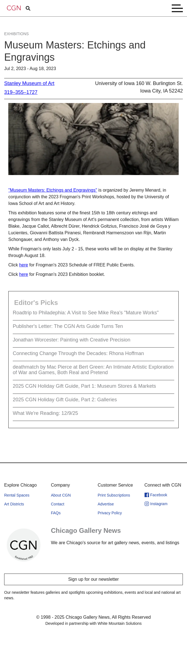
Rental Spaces (16, 495)
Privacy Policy (110, 513)
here (23, 265)
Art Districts (14, 504)
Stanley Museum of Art (29, 83)
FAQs (56, 513)
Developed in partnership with (93, 623)
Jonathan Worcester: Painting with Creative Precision (71, 340)
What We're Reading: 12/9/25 (45, 413)
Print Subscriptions (114, 495)
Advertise (106, 504)
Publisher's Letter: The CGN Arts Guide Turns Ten (68, 326)
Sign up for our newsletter (93, 579)
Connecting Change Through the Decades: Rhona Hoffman (78, 353)
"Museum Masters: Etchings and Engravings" (52, 190)
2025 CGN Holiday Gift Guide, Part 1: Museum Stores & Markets (84, 386)
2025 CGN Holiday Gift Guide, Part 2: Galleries (65, 399)
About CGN (61, 495)
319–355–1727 (20, 92)
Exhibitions (16, 34)
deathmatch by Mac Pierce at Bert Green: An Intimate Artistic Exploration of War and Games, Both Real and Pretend (93, 369)
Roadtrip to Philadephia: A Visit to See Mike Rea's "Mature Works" (86, 312)
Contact (57, 504)
